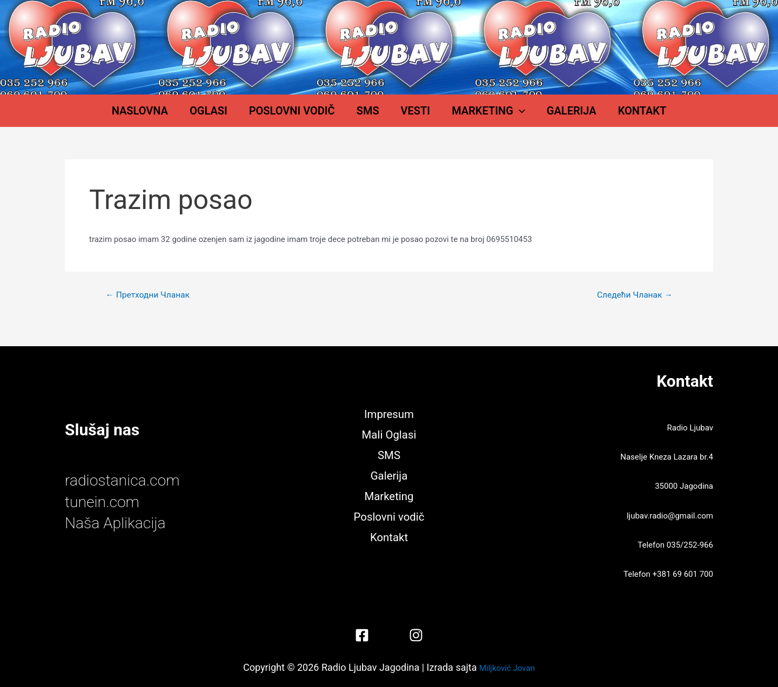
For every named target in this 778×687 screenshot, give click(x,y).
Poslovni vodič (308, 116)
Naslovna (178, 116)
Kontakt (604, 116)
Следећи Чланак (633, 305)
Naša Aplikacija (118, 522)
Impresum (389, 412)
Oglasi (235, 116)
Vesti (410, 116)
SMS (373, 116)
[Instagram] (416, 635)
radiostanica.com (125, 480)
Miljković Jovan (507, 667)
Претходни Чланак (149, 305)
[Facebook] (362, 635)
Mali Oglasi (389, 433)
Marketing (472, 116)
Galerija (544, 116)
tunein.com (104, 501)
